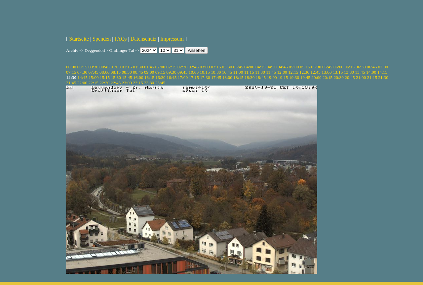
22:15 (93, 82)
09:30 (171, 72)
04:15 (260, 66)
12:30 (304, 72)
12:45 (316, 72)
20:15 (327, 77)
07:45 (93, 72)
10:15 (205, 72)
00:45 (104, 66)
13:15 (338, 72)
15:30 (116, 77)
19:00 (272, 77)
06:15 (350, 66)
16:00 (138, 77)
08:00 (104, 72)
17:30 (205, 77)
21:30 (383, 77)
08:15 (116, 72)
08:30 (127, 72)
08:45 (138, 72)
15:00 (93, 77)
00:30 (93, 66)
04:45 (283, 66)
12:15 (293, 72)
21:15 (372, 77)
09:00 (149, 72)
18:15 (238, 77)
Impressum (172, 39)
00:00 (71, 66)
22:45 (116, 82)
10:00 (194, 72)
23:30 (149, 82)
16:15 (149, 77)
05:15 (305, 66)
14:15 (382, 72)
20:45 (350, 77)
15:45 (127, 77)
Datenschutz (144, 39)
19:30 (294, 77)
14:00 (371, 72)
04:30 (272, 66)
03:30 (227, 66)
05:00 (294, 66)
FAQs (120, 39)
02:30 (182, 66)
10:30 (216, 72)
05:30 (316, 66)
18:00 (227, 77)
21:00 (361, 77)
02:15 (171, 66)
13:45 (360, 72)
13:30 (349, 72)
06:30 (360, 66)
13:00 (326, 72)
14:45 (82, 77)
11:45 (271, 72)
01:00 (116, 66)
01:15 (127, 66)
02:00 (160, 66)
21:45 (71, 82)
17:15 (194, 77)
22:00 (82, 82)
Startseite (79, 39)
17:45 (216, 77)
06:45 (372, 66)
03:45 (238, 66)
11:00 (238, 72)
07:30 (82, 72)
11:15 (249, 72)
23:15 (138, 82)
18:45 (261, 77)
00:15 (82, 66)
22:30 (104, 82)
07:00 (383, 66)
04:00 (249, 66)
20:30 (339, 77)
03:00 (205, 66)
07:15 (71, 72)
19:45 (305, 77)
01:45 (149, 66)
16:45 (171, 77)
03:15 (216, 66)
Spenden (102, 39)
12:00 (282, 72)
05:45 (327, 66)
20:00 (316, 77)
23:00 (127, 82)
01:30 (138, 66)
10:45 (227, 72)
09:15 (160, 72)
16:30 (160, 77)
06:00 (338, 66)
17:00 (183, 77)
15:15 (105, 77)
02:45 (194, 66)
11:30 (260, 72)
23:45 (160, 82)
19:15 (283, 77)
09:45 (182, 72)
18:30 (249, 77)
